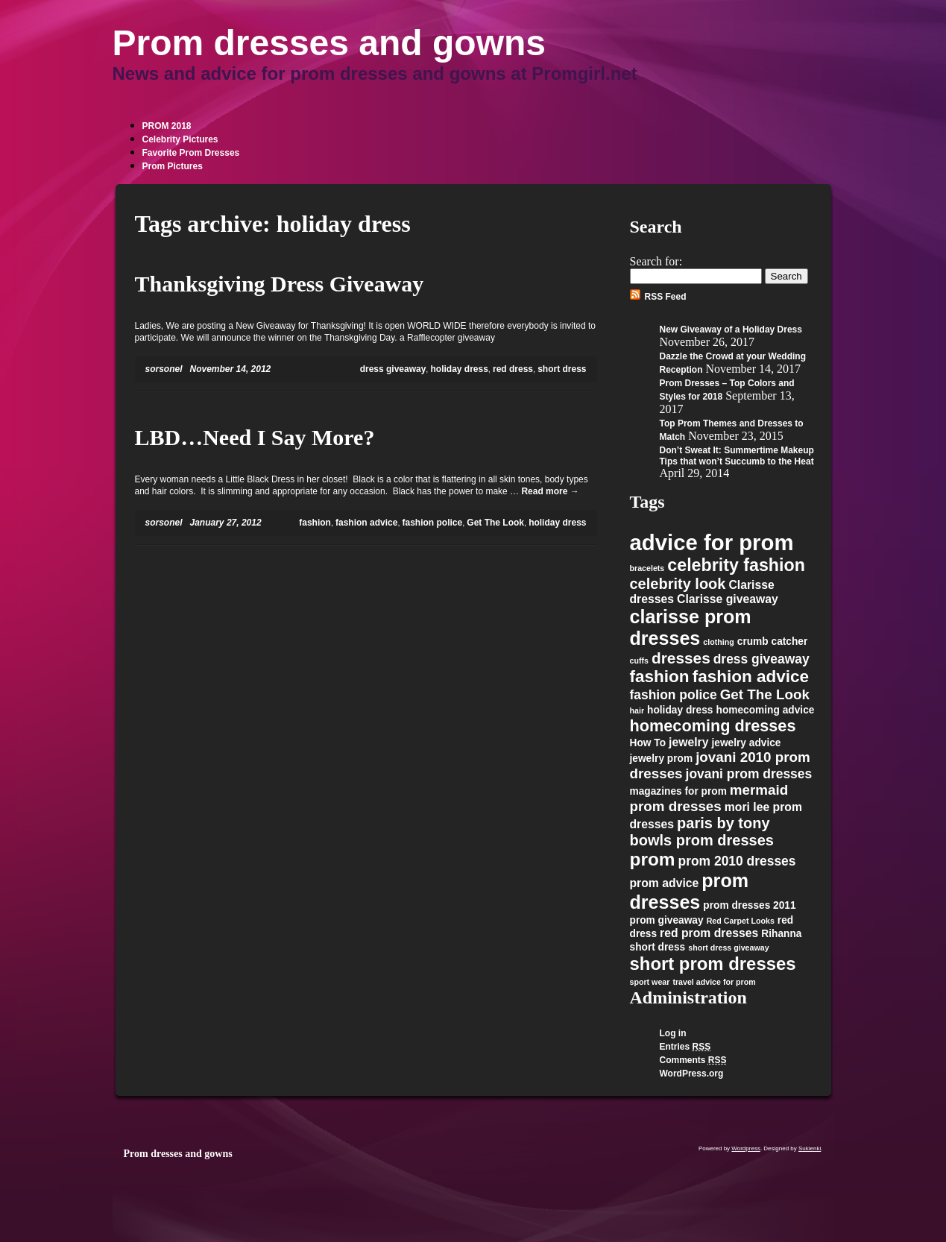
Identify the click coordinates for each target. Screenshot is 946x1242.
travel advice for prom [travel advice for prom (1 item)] (713, 981)
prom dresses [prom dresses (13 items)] (689, 891)
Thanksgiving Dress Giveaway (279, 283)
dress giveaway (393, 369)
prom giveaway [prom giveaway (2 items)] (667, 920)
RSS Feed (666, 296)
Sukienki (809, 1148)
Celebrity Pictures (180, 139)
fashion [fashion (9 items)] (660, 676)
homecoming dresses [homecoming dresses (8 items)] (713, 725)
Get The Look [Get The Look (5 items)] (765, 694)
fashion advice (366, 522)
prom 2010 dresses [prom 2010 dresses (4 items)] (737, 861)
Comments (693, 1060)
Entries (685, 1046)
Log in (673, 1033)
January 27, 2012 (226, 522)
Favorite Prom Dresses (191, 153)
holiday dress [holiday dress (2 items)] (680, 710)
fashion (315, 522)
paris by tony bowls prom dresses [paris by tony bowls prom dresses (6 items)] (702, 831)
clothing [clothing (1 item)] (718, 641)
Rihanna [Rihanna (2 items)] (781, 933)
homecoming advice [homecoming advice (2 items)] (765, 710)
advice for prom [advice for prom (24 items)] (712, 542)
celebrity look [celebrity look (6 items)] (678, 584)
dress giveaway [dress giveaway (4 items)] (761, 659)
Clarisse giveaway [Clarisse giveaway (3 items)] (727, 599)
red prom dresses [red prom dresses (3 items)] (709, 933)
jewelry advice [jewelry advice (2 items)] (746, 742)
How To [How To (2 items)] (648, 742)
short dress (561, 369)
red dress (513, 369)
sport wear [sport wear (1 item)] (650, 981)
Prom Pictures (172, 166)
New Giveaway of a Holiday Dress (731, 329)
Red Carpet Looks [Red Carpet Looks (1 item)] (741, 920)
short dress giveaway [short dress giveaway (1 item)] (728, 947)
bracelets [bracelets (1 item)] (647, 568)
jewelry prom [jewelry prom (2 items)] (661, 758)
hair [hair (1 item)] (637, 710)
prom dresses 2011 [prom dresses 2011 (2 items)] (749, 905)
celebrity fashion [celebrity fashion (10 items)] (736, 565)
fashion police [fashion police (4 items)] (673, 694)
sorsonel (164, 369)
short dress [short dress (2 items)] (658, 947)
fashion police (433, 522)
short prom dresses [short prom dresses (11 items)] (713, 963)
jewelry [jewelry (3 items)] (688, 742)
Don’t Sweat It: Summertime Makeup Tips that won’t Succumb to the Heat (737, 456)
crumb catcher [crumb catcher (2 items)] (772, 641)
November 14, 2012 (230, 369)
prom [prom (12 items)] (652, 859)
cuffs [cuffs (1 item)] (639, 660)
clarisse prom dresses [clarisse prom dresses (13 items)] (690, 627)
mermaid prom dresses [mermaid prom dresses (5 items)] (709, 798)
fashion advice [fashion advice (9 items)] (751, 676)
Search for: (656, 261)
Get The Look (495, 522)
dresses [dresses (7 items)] (681, 657)
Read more (549, 491)
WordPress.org (692, 1073)
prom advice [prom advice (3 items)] (664, 883)
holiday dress (459, 369)
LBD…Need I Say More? (255, 437)
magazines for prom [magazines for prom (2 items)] (678, 791)
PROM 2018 (167, 126)
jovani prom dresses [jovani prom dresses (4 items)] (749, 773)
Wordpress (745, 1148)
